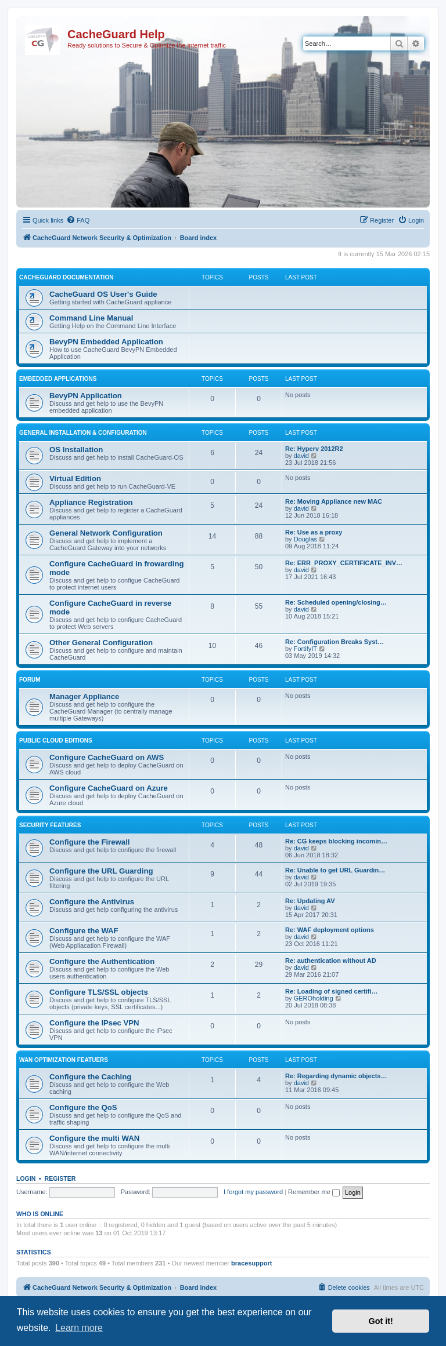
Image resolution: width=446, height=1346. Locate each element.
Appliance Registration (91, 502)
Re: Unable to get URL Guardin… (335, 870)
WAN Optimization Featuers (63, 1060)
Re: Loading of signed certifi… (331, 991)
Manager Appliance (84, 696)
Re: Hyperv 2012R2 (314, 448)
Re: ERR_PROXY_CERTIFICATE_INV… (343, 562)
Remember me (314, 1191)
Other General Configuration (101, 642)
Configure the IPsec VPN (94, 1022)
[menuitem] (77, 220)
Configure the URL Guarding (101, 871)
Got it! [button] (381, 1321)
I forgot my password (253, 1191)
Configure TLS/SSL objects (98, 992)
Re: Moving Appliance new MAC (333, 501)
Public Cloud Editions (55, 740)
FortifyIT (305, 648)
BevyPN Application (85, 395)
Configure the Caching (90, 1076)
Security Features (50, 825)
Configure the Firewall (89, 842)
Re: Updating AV (310, 900)
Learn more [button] (79, 1328)
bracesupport (251, 1263)
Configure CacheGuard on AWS (106, 757)
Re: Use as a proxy (313, 532)
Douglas (305, 539)
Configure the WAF (83, 930)
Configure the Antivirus (91, 901)
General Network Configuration (106, 533)
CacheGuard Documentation (66, 277)
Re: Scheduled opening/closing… (336, 602)
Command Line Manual (91, 318)
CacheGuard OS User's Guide (103, 294)
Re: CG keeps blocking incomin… (336, 841)
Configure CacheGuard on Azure (108, 788)
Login (25, 1178)
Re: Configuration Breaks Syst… (334, 641)
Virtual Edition (75, 478)
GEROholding (313, 998)
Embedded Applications (57, 379)
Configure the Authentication (101, 961)
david (301, 455)
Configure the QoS (83, 1107)
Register (60, 1178)
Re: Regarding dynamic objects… (336, 1075)
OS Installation (76, 449)
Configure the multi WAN (94, 1138)
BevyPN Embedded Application (106, 341)
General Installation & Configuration (83, 433)
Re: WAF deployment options (329, 929)
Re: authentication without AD (330, 960)
